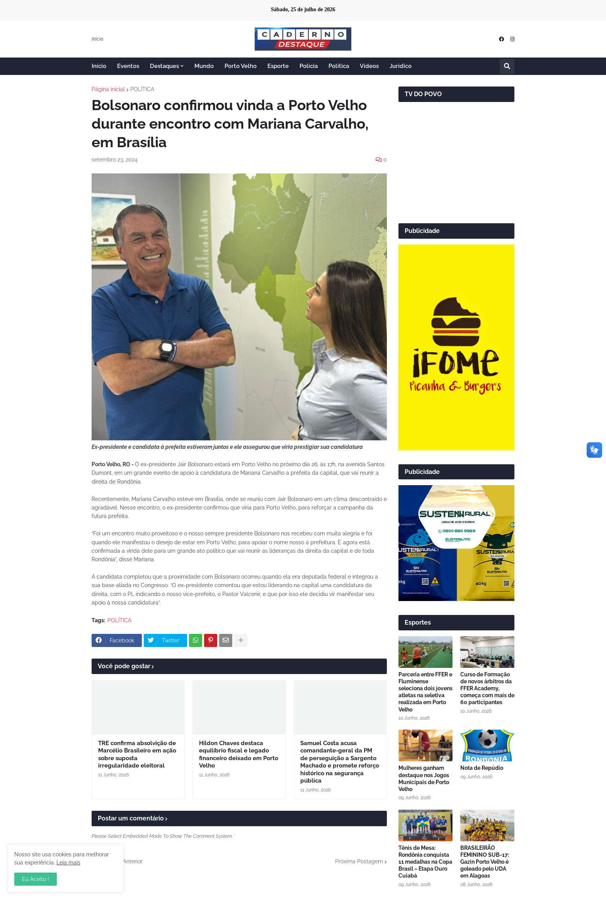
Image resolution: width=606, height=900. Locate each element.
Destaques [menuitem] (164, 66)
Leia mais (68, 862)
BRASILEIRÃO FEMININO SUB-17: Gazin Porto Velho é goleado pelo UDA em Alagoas (484, 862)
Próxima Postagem (359, 861)
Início (97, 39)
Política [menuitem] (339, 66)
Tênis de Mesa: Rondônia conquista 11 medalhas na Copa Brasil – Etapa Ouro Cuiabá (425, 862)
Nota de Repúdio (481, 768)
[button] (507, 66)
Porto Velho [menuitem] (241, 66)
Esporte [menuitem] (278, 66)
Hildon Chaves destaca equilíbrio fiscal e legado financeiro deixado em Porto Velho (238, 754)
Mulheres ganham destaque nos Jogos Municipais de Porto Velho (423, 778)
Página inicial (108, 89)
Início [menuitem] (99, 66)
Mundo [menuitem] (204, 66)
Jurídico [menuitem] (401, 66)
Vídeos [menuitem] (369, 66)
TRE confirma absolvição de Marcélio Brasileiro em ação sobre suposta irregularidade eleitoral (137, 754)
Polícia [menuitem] (309, 66)
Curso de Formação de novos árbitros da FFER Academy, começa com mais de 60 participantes (487, 688)
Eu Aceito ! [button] (35, 879)
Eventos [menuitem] (128, 66)
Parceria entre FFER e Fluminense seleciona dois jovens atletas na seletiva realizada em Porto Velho (425, 692)
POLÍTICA (142, 89)
